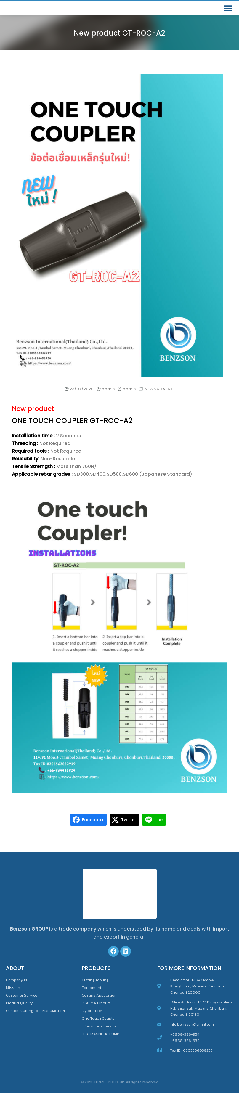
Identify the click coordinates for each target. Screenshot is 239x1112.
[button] (228, 17)
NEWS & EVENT (159, 408)
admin (108, 408)
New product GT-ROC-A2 (119, 52)
